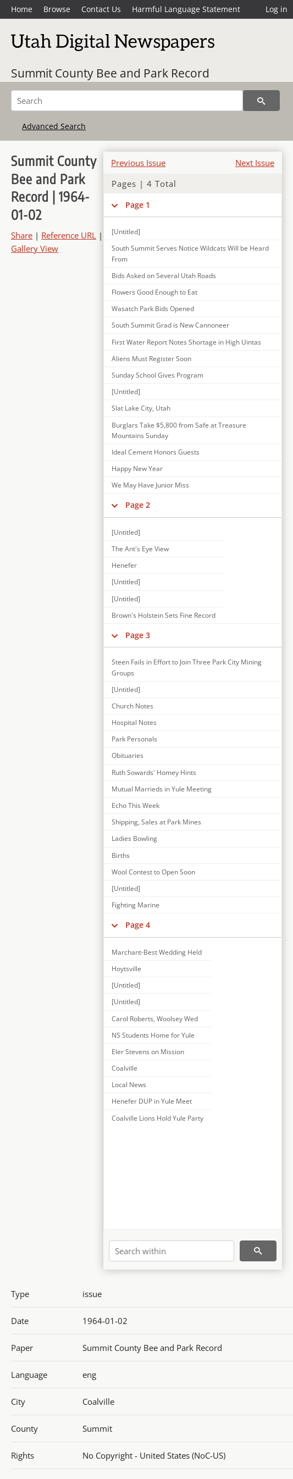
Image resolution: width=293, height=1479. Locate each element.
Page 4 (137, 924)
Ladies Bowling (134, 838)
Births (121, 855)
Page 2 (137, 505)
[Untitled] (126, 391)
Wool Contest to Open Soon (153, 872)
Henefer (124, 565)
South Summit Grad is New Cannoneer (170, 325)
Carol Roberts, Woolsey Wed (155, 1018)
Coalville (124, 1068)
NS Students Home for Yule (153, 1035)
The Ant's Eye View (140, 548)
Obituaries (127, 755)
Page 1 (137, 205)
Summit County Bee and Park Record (110, 73)
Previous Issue (138, 162)
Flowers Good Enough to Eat (154, 292)
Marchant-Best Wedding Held (157, 952)
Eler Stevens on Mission (148, 1051)
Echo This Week (135, 805)
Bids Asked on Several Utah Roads (164, 275)
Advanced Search (54, 126)
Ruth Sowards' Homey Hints (154, 772)
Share (21, 235)
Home (21, 9)
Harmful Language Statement (186, 9)
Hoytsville (126, 968)
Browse (56, 9)
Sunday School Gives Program (157, 375)
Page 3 (137, 635)
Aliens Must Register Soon (151, 358)
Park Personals (134, 739)
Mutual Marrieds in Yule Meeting (162, 789)
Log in (277, 9)
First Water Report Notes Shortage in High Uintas (186, 342)
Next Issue (254, 162)
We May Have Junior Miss (150, 485)
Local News (129, 1084)
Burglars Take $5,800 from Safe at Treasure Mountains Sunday (179, 430)
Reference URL (68, 235)
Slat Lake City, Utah (141, 408)
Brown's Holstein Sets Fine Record (163, 615)
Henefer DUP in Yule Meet (152, 1101)
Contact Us (101, 9)
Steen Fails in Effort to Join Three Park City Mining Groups (187, 667)
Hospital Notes (134, 722)
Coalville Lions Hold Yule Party (157, 1118)
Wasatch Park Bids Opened (153, 308)
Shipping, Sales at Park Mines (156, 822)
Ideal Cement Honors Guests (156, 452)
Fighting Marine (135, 905)
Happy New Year (137, 468)
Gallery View (34, 248)
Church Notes (132, 706)
